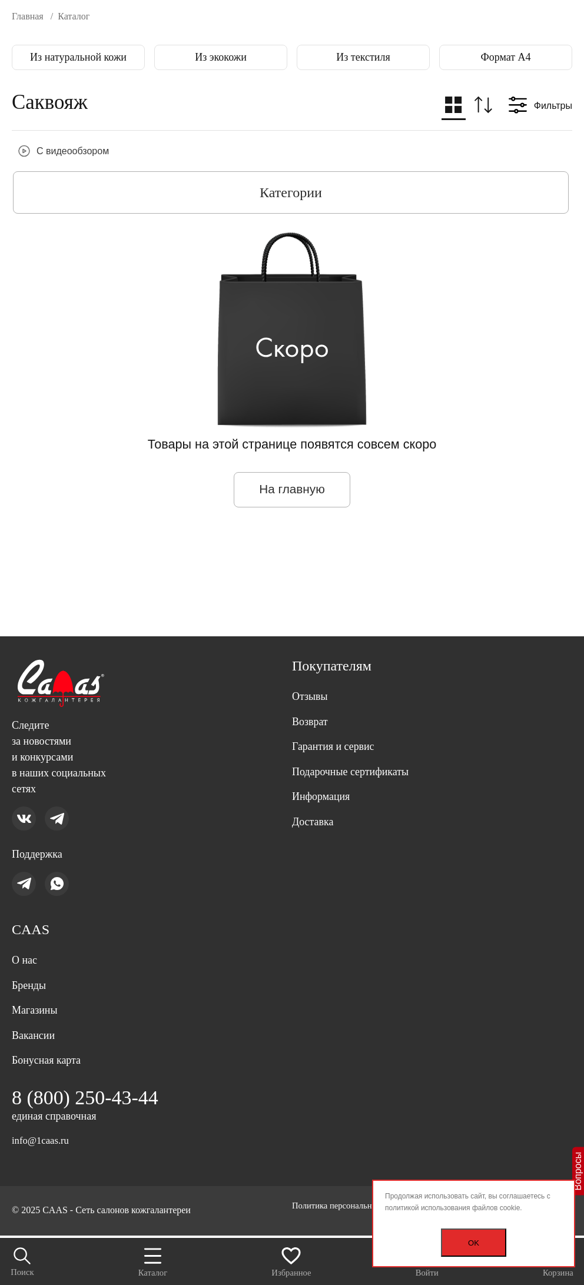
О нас (26, 948)
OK (473, 1242)
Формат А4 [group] (505, 57)
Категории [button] (291, 192)
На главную (292, 490)
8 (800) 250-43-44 (89, 1096)
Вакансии (36, 1030)
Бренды (31, 975)
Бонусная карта (50, 1057)
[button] (452, 108)
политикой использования (427, 1208)
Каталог (153, 1259)
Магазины (37, 1003)
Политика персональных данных (77, 1218)
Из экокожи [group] (221, 57)
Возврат (312, 698)
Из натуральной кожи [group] (78, 57)
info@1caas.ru (43, 1140)
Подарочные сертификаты (357, 752)
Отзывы (312, 671)
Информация (324, 779)
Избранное (291, 1259)
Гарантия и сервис (338, 725)
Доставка (315, 807)
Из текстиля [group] (363, 57)
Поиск (24, 1259)
